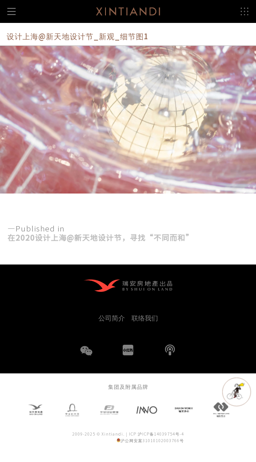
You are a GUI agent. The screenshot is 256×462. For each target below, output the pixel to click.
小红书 (128, 350)
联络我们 (145, 317)
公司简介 (111, 317)
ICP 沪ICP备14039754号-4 (156, 434)
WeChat (86, 356)
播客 (170, 350)
